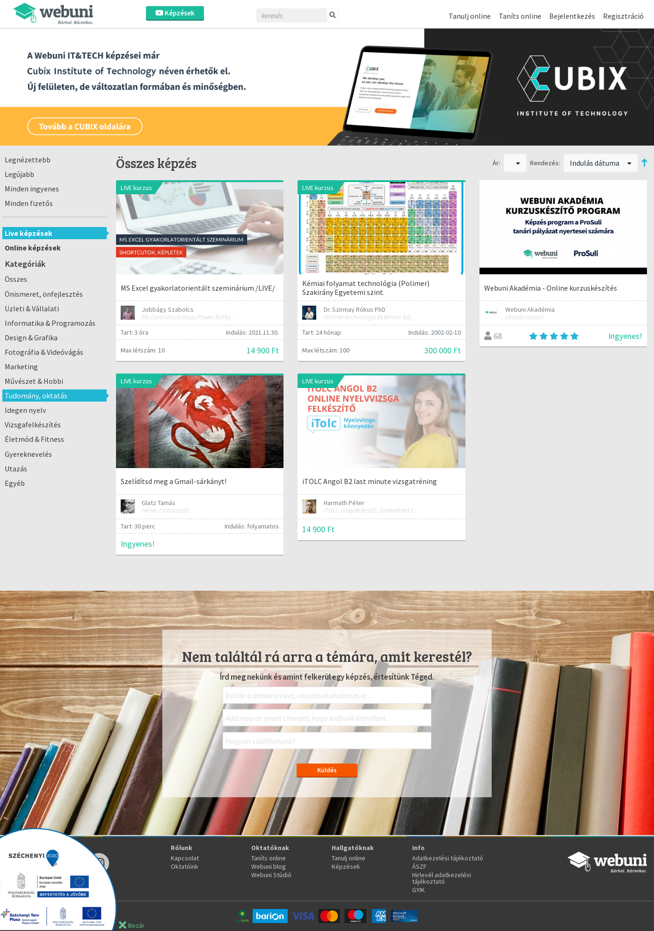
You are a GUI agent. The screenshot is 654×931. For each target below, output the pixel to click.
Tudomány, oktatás (36, 395)
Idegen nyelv (25, 410)
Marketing (21, 366)
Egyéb (15, 483)
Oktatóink (184, 866)
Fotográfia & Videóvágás (44, 352)
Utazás (16, 468)
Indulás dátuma (601, 163)
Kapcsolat (185, 858)
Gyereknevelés (28, 454)
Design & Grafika (31, 337)
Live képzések (28, 233)
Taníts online (520, 16)
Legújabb (19, 174)
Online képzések (33, 247)
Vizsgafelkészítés (33, 424)
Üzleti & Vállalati (32, 308)
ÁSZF (419, 866)
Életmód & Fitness (34, 439)
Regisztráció (623, 16)
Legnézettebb (28, 159)
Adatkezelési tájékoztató (447, 858)
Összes (16, 279)
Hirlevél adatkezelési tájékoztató (441, 878)
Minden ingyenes (32, 188)
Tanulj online (470, 16)
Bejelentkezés (572, 16)
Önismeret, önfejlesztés (44, 294)
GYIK (418, 890)
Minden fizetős (29, 203)
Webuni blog (268, 866)
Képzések (175, 12)
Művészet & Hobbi (34, 381)
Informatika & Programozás (50, 323)
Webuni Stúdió (271, 875)
